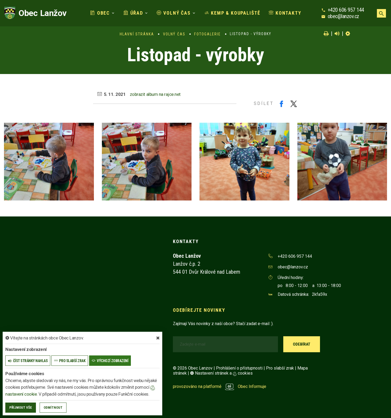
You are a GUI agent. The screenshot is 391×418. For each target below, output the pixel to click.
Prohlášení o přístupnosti (239, 368)
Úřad (133, 13)
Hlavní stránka (137, 34)
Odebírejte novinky (199, 310)
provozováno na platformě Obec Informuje (219, 386)
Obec (100, 13)
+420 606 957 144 (346, 10)
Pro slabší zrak (280, 368)
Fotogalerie (207, 34)
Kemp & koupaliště (232, 13)
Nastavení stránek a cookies (221, 373)
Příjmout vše (20, 407)
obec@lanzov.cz (343, 16)
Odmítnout (53, 407)
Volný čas (174, 13)
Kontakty (285, 13)
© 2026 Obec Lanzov (193, 368)
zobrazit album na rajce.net (155, 94)
